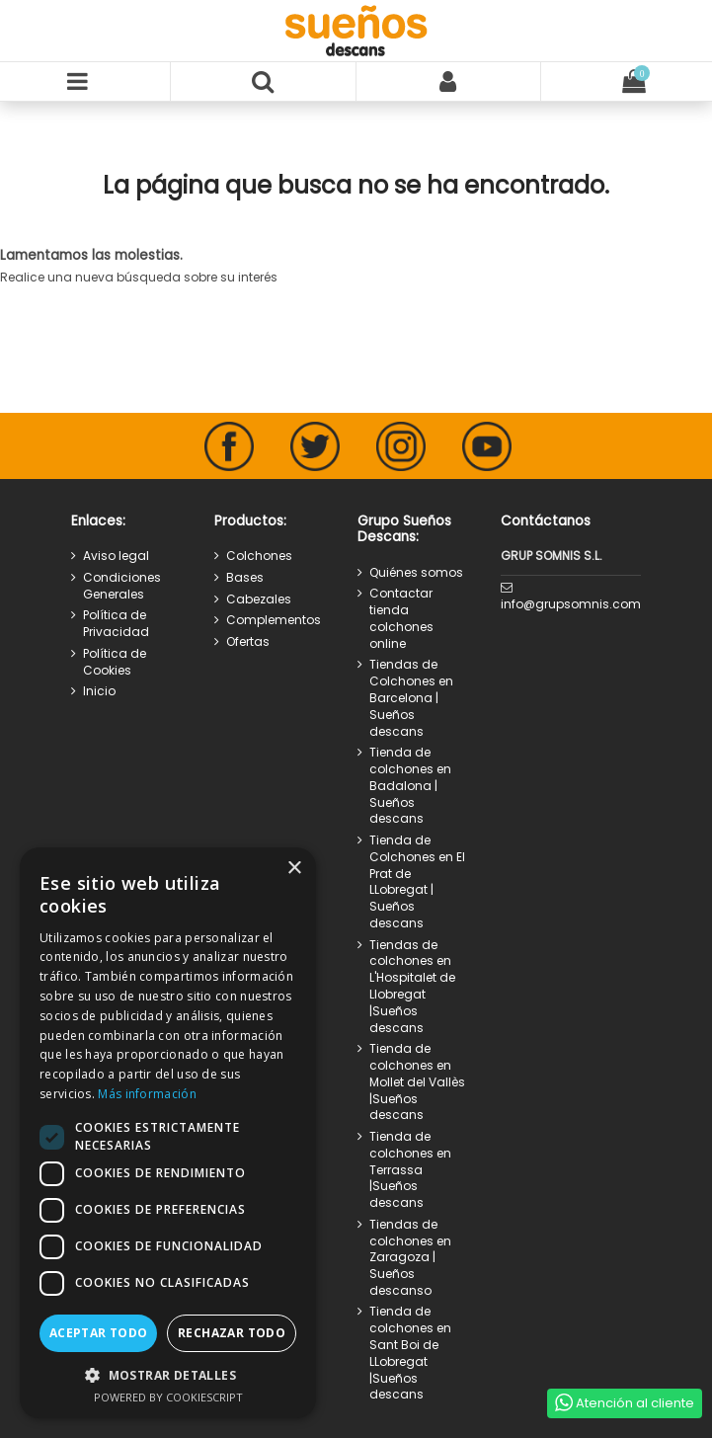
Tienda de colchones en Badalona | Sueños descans (410, 786)
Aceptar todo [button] (98, 1332)
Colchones (259, 556)
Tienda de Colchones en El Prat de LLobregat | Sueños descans (417, 882)
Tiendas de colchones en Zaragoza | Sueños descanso (410, 1258)
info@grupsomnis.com (571, 604)
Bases (245, 578)
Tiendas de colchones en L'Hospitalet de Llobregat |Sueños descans (412, 986)
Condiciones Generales (122, 586)
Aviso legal (116, 556)
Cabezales (258, 599)
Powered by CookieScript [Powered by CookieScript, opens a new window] (168, 1397)
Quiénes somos (416, 573)
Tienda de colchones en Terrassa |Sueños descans (410, 1170)
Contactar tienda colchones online (401, 618)
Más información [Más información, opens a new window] (147, 1093)
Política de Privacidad (116, 623)
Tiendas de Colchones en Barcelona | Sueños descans (411, 698)
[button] (168, 1375)
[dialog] (168, 1132)
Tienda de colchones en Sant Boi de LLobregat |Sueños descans (410, 1353)
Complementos (273, 620)
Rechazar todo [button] (231, 1332)
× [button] (293, 868)
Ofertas (248, 642)
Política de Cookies (114, 662)
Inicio (99, 691)
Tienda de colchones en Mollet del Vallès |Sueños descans (417, 1082)
